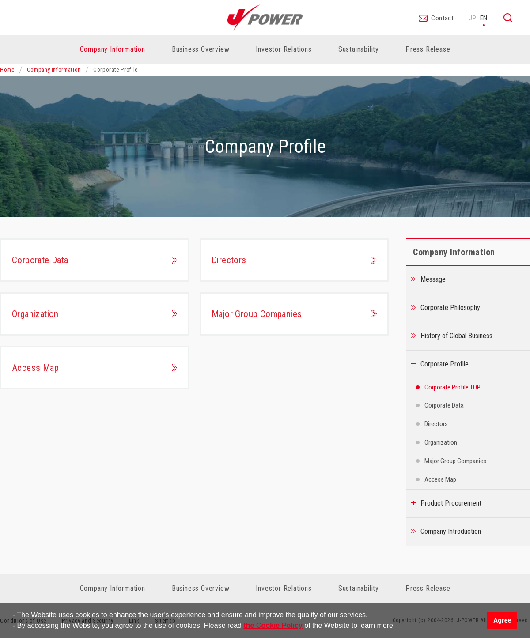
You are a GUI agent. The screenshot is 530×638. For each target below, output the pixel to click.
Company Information (54, 69)
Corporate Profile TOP (452, 387)
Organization (35, 314)
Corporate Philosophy (450, 307)
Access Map (35, 367)
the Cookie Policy (272, 625)
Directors (229, 260)
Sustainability (358, 588)
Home (7, 69)
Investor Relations (283, 588)
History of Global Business (456, 336)
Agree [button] (502, 620)
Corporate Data (40, 260)
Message (433, 279)
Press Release (427, 49)
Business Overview (201, 588)
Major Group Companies (257, 314)
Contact (442, 18)
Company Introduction (450, 531)
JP (473, 18)
